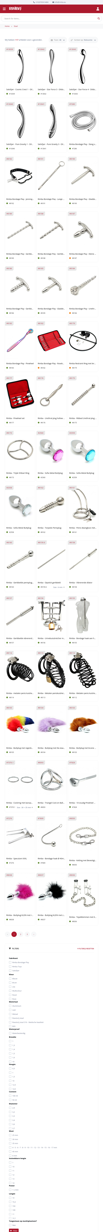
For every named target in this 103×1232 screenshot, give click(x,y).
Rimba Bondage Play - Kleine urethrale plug (83, 254)
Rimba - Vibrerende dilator (80, 583)
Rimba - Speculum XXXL (16, 858)
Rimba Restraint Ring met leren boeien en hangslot (83, 363)
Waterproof (14, 1029)
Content (12, 1091)
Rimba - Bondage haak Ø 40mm (51, 858)
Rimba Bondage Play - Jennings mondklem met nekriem (20, 199)
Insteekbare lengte (17, 1158)
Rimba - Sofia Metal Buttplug (50, 473)
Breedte (12, 1037)
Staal (16, 26)
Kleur (11, 974)
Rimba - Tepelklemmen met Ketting (83, 917)
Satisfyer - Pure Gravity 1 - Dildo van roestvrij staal (20, 144)
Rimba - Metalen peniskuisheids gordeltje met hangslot (51, 693)
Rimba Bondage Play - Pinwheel (20, 363)
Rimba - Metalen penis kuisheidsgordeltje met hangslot (83, 693)
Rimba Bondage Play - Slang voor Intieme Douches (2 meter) (83, 144)
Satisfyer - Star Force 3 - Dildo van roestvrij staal (51, 89)
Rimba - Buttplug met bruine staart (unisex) (83, 748)
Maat (11, 1131)
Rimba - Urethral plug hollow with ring (51, 418)
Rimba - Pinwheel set (15, 418)
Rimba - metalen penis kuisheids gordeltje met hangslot (20, 693)
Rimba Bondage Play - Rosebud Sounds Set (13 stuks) (51, 363)
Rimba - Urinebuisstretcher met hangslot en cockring (51, 638)
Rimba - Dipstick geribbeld (49, 583)
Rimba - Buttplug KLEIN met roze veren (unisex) (20, 915)
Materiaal (13, 1002)
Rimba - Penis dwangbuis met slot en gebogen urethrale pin (83, 528)
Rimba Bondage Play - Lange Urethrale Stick (51, 199)
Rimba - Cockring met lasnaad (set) (20, 803)
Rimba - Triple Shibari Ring (17, 473)
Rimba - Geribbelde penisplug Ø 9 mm (20, 583)
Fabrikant (13, 958)
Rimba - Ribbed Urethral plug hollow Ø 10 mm (83, 418)
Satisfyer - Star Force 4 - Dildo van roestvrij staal (83, 89)
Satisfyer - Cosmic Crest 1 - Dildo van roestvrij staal (20, 89)
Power (12, 1185)
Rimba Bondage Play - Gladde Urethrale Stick (83, 199)
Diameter (13, 1103)
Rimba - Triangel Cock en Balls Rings (51, 803)
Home (7, 26)
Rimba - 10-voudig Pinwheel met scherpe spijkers (83, 803)
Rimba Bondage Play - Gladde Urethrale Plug (51, 309)
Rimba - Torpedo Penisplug (49, 528)
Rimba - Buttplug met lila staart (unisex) (51, 748)
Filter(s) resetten (85, 949)
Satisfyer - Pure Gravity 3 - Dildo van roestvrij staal (51, 144)
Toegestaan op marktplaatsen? (23, 1221)
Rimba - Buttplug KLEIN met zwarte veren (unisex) (51, 915)
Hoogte (12, 1064)
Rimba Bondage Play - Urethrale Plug (83, 309)
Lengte (12, 1193)
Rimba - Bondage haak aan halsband (83, 638)
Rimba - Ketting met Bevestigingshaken (83, 860)
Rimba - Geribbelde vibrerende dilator (20, 638)
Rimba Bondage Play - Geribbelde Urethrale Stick (20, 254)
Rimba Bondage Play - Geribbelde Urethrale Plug (20, 309)
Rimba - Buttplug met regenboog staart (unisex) (20, 748)
